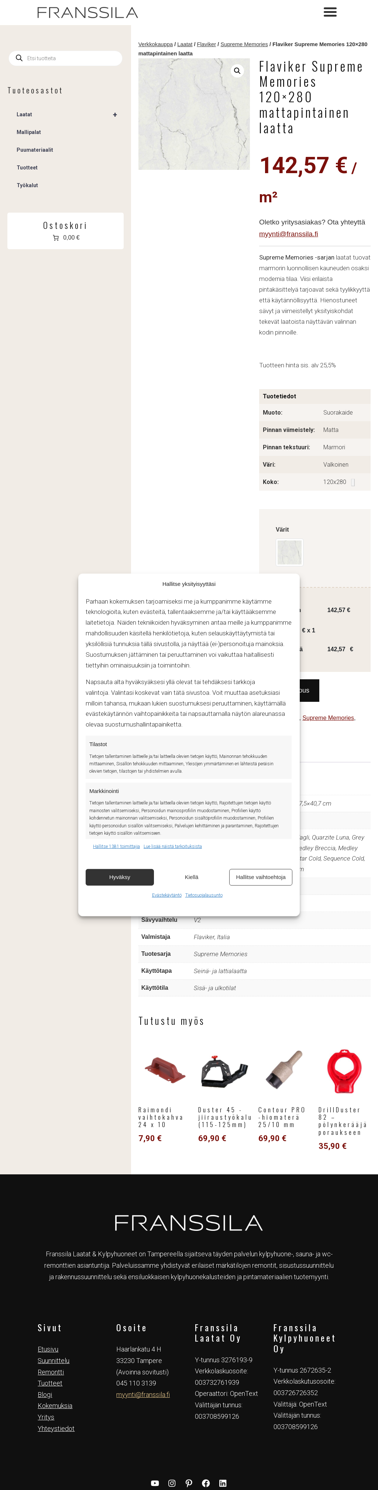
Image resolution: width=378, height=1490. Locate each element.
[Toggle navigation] (330, 12)
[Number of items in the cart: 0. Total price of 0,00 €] (47, 237)
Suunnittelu (53, 1289)
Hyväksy (119, 877)
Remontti (51, 1301)
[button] (218, 71)
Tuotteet (350, 656)
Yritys (46, 1346)
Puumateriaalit (35, 150)
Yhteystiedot (56, 1357)
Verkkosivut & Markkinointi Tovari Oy (189, 1468)
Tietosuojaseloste (191, 1459)
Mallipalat (29, 132)
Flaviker (170, 44)
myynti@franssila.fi (271, 193)
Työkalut (27, 185)
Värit (265, 478)
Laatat (148, 44)
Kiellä (192, 877)
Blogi (45, 1323)
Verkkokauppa (119, 44)
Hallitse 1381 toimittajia (116, 846)
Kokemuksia (55, 1334)
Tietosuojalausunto (204, 894)
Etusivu (48, 1278)
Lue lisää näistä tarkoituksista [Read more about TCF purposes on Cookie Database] (173, 846)
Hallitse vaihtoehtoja (261, 877)
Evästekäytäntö (167, 894)
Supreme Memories (207, 44)
